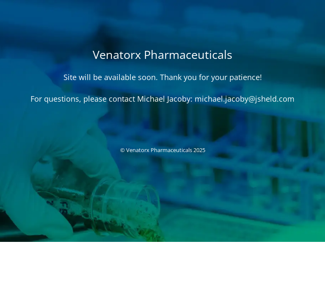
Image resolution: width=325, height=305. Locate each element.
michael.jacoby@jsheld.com (245, 99)
